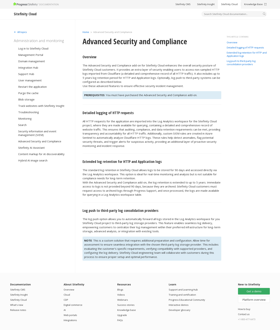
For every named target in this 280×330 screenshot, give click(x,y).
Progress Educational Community (187, 299)
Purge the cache (28, 93)
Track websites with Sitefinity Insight (41, 106)
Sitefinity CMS (183, 4)
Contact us (244, 314)
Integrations (70, 320)
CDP (66, 299)
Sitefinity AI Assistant (31, 147)
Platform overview (254, 299)
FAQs (120, 320)
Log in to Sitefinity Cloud (33, 48)
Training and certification (182, 294)
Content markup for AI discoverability (41, 154)
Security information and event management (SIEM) (37, 133)
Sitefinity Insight (206, 4)
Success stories (126, 305)
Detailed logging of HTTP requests (108, 112)
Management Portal (30, 55)
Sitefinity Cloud (229, 4)
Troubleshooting (28, 112)
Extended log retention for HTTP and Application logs (122, 161)
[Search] (264, 14)
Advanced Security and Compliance (39, 141)
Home (86, 32)
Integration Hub (28, 67)
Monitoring (25, 118)
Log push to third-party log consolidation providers (120, 210)
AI (65, 310)
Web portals (70, 315)
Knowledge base (126, 310)
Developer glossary (179, 310)
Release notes (18, 310)
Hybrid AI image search (32, 160)
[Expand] (20, 32)
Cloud (67, 294)
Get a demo (254, 291)
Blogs (120, 289)
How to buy (244, 309)
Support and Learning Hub (183, 289)
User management (30, 80)
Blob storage (26, 99)
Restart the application (32, 86)
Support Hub (26, 74)
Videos (121, 294)
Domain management (31, 61)
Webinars (122, 299)
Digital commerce (73, 305)
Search (22, 125)
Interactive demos (179, 305)
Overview (89, 56)
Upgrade (122, 315)
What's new (16, 305)
